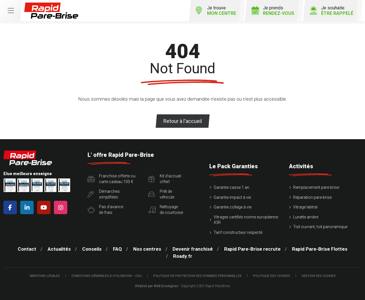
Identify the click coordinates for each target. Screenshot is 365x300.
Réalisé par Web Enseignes (156, 286)
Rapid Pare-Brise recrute (252, 249)
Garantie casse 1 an (231, 187)
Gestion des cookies (318, 276)
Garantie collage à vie (233, 207)
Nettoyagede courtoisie (165, 209)
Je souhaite (331, 10)
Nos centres (147, 249)
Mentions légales (45, 276)
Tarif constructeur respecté (238, 232)
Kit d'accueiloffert (164, 179)
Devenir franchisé (193, 249)
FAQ (117, 249)
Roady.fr (182, 256)
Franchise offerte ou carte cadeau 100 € (111, 179)
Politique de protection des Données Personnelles (197, 276)
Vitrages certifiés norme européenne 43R (246, 220)
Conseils (92, 249)
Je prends (273, 10)
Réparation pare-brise (312, 197)
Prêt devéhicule (161, 194)
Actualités (59, 249)
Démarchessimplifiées (104, 194)
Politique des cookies (271, 276)
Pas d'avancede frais (105, 209)
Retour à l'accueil (182, 121)
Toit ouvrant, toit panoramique (320, 226)
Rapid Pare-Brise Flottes (319, 249)
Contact (27, 249)
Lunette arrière (305, 217)
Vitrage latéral (305, 207)
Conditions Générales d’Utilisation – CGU (106, 276)
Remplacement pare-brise (316, 187)
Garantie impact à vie (232, 197)
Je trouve (216, 10)
